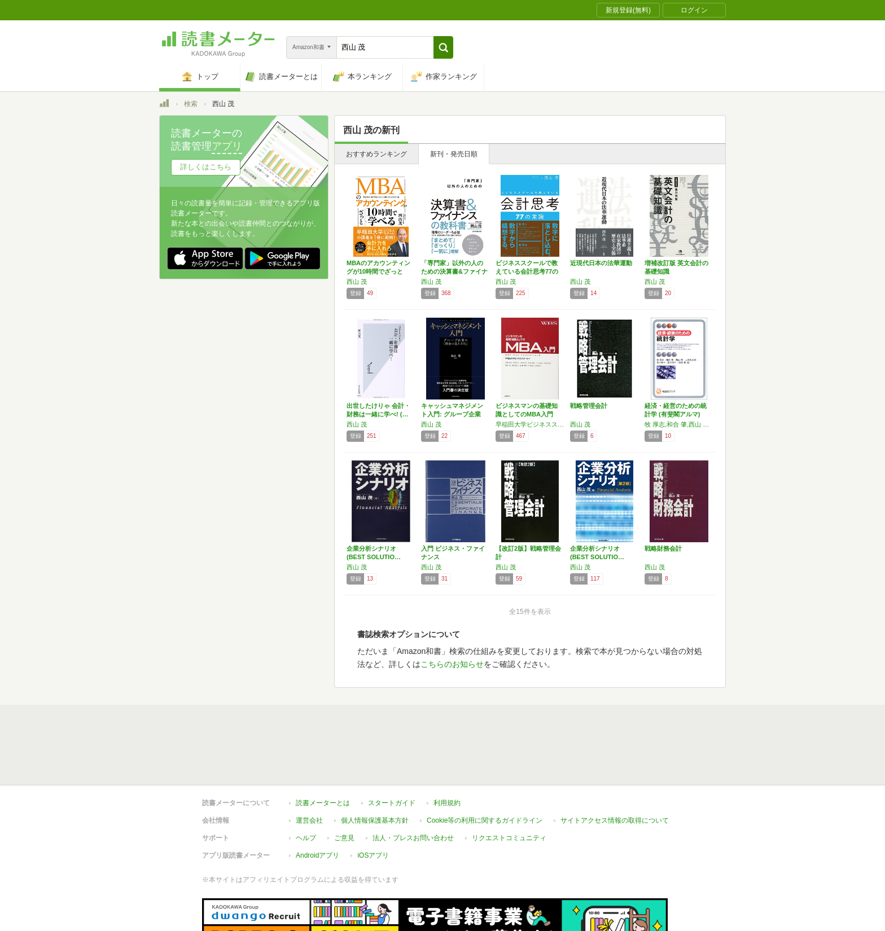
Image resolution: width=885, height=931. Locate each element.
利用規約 (447, 751)
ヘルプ (306, 786)
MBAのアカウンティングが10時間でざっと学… (378, 271)
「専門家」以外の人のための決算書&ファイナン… (454, 271)
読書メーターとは (323, 751)
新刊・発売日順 (453, 154)
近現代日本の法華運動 (601, 263)
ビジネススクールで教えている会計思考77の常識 (527, 271)
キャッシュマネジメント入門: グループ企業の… (452, 414)
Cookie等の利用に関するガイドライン (484, 768)
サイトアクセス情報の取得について (614, 768)
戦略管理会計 (588, 405)
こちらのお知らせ (452, 664)
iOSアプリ (373, 803)
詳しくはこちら (205, 167)
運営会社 (309, 768)
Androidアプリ (317, 803)
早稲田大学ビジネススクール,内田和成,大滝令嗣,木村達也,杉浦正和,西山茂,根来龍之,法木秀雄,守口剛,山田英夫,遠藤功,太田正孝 (530, 424)
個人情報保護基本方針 (375, 768)
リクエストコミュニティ (509, 786)
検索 (191, 104)
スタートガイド (391, 751)
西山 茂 (357, 281)
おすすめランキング (376, 154)
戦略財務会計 (663, 548)
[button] (443, 47)
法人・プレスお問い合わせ (413, 786)
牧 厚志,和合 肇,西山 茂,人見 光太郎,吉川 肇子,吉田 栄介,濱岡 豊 (679, 424)
